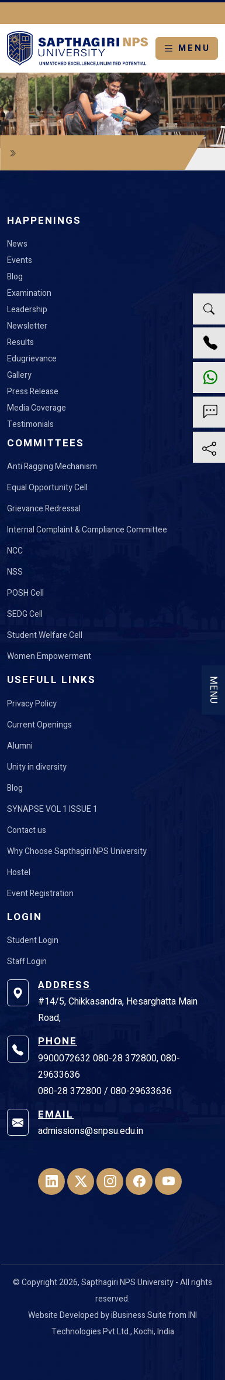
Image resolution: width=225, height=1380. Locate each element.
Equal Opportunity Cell (47, 487)
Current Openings (39, 725)
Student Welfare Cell (44, 635)
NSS (15, 572)
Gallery (19, 375)
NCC (15, 551)
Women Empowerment (49, 656)
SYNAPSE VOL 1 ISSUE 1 (52, 809)
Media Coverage (36, 408)
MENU (186, 48)
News (17, 244)
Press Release (32, 391)
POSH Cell (25, 593)
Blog (15, 277)
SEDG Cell (25, 614)
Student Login (32, 940)
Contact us (26, 830)
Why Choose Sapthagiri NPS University (77, 851)
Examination (29, 293)
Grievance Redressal (44, 509)
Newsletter (27, 326)
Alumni (20, 746)
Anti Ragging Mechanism (52, 466)
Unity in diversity (37, 767)
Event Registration (40, 893)
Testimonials (30, 424)
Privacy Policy (32, 704)
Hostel (18, 872)
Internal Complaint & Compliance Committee (87, 530)
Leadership (27, 309)
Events (19, 260)
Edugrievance (32, 359)
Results (20, 342)
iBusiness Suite (139, 1315)
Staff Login (27, 961)
